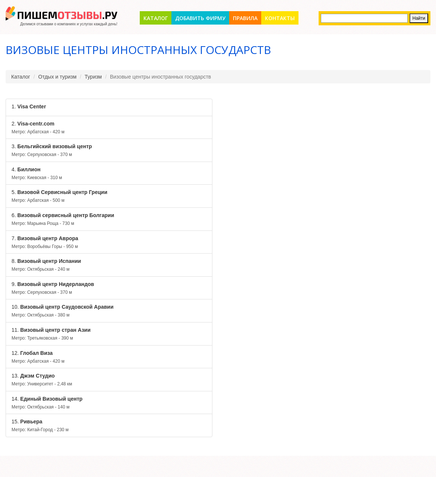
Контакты (280, 18)
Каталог (155, 18)
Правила (245, 18)
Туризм (93, 77)
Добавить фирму (200, 18)
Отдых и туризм (57, 77)
